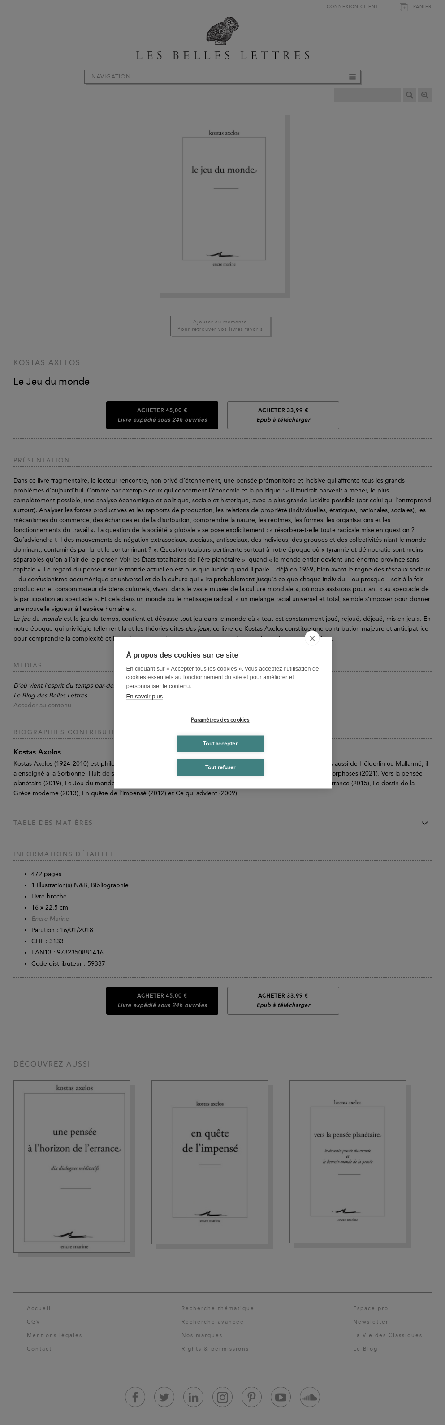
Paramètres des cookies (220, 720)
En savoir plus (144, 696)
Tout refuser (220, 767)
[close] (312, 637)
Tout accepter (220, 744)
